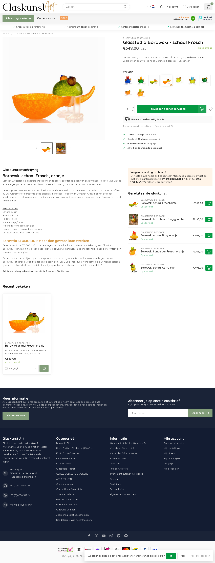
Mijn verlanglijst (172, 458)
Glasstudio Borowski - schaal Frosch (34, 33)
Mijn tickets (169, 453)
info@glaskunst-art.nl (175, 178)
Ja (171, 555)
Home (6, 33)
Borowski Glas (63, 443)
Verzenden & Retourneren (124, 453)
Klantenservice (46, 18)
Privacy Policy (117, 489)
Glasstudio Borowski (135, 38)
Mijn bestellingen (172, 448)
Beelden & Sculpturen (67, 499)
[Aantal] (35, 368)
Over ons (115, 463)
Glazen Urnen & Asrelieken (70, 489)
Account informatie (174, 443)
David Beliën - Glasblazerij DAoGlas (74, 448)
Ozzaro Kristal (63, 463)
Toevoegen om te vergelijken (137, 126)
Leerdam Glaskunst (66, 458)
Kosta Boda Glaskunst (67, 453)
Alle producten (171, 468)
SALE (64, 18)
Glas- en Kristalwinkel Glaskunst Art (128, 443)
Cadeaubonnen (64, 484)
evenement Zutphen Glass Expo (126, 473)
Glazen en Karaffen (66, 504)
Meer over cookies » (200, 555)
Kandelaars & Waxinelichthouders (74, 520)
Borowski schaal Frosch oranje (24, 345)
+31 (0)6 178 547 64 (20, 485)
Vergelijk (13, 368)
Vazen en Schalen (65, 494)
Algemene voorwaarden (123, 494)
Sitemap (114, 479)
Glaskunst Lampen (66, 509)
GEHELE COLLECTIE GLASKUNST (72, 473)
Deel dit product (164, 126)
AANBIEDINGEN (64, 479)
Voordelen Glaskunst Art (123, 448)
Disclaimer (115, 484)
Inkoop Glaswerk (119, 468)
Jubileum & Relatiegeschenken (72, 514)
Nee (183, 555)
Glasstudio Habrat (65, 468)
